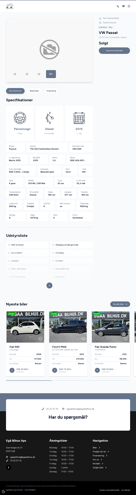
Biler (110, 27)
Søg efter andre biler (114, 51)
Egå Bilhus (103, 27)
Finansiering (51, 91)
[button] (82, 76)
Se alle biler (120, 305)
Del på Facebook (107, 22)
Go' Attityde (125, 490)
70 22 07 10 (50, 410)
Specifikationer (15, 91)
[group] (49, 49)
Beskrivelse (34, 91)
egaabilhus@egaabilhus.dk (78, 410)
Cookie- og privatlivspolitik (109, 490)
